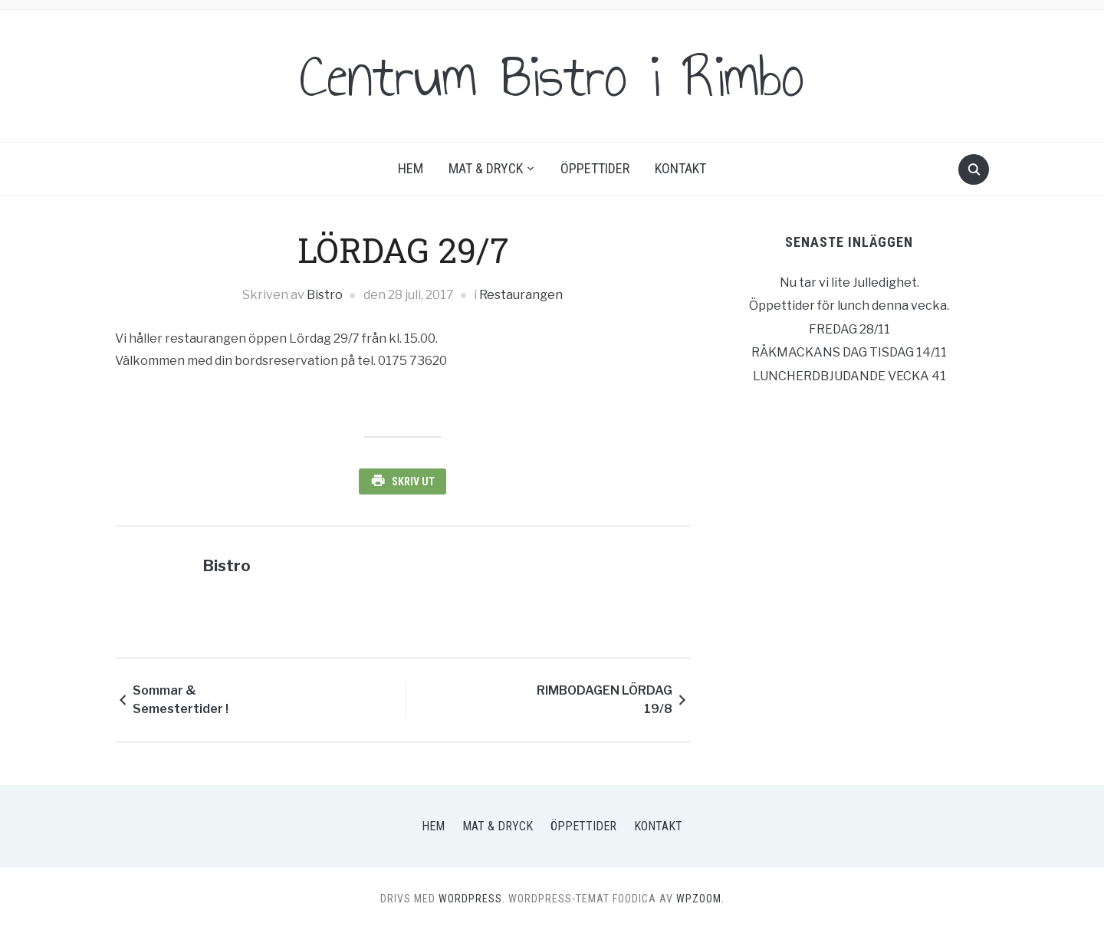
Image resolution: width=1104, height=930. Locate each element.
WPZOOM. (700, 898)
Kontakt (680, 168)
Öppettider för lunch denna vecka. (849, 305)
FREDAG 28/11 (849, 329)
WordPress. (472, 898)
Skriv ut (413, 481)
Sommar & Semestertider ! (180, 699)
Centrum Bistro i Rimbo (552, 76)
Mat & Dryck (486, 168)
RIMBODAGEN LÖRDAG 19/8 (604, 699)
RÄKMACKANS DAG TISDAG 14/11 (849, 352)
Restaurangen (521, 295)
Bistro (325, 295)
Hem (410, 168)
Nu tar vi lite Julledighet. (849, 282)
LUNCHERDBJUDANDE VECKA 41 (849, 376)
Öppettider (594, 168)
